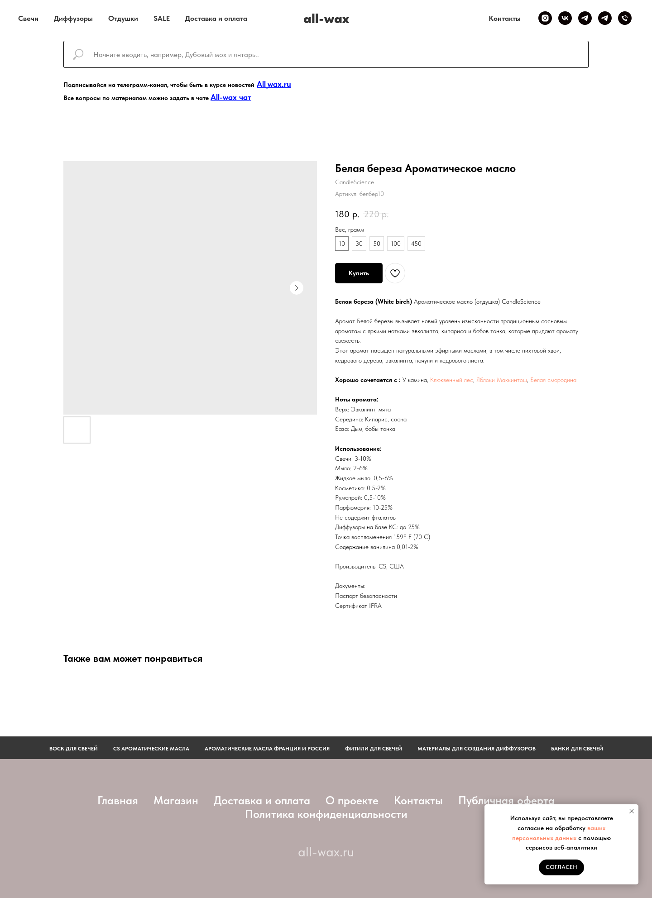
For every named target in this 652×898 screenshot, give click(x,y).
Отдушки (123, 18)
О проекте (352, 800)
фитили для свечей (373, 748)
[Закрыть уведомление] (631, 811)
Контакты (505, 18)
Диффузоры (73, 18)
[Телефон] (625, 18)
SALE (161, 18)
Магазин (175, 800)
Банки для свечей (577, 748)
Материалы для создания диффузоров (476, 748)
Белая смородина (553, 379)
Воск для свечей (73, 748)
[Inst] (545, 18)
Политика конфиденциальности (326, 814)
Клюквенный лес (451, 379)
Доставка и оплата (216, 18)
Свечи (28, 18)
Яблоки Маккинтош (501, 379)
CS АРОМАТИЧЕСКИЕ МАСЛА (151, 748)
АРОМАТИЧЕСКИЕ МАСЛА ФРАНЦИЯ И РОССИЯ (267, 748)
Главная (117, 800)
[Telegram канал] (585, 18)
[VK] (565, 18)
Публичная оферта (506, 800)
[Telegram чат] (605, 18)
